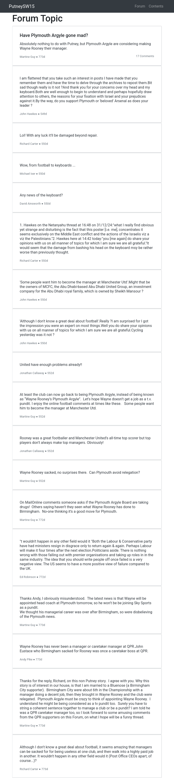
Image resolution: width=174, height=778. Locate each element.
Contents (156, 6)
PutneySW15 (21, 6)
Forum (140, 6)
